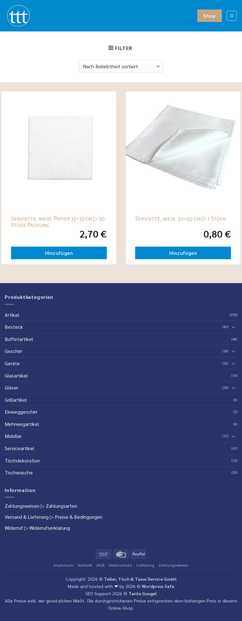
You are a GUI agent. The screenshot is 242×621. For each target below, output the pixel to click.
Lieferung (145, 565)
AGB (100, 565)
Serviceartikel (19, 448)
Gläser (11, 387)
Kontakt (85, 565)
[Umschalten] (233, 327)
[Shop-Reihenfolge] (121, 66)
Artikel (12, 314)
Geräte (12, 363)
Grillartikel (16, 399)
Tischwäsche (19, 472)
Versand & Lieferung (27, 516)
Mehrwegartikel (22, 424)
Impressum (64, 565)
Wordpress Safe (158, 586)
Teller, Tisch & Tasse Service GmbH (140, 579)
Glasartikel (16, 375)
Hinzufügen (59, 252)
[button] (232, 16)
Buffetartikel (19, 339)
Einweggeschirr (21, 411)
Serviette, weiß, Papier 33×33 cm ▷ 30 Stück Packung (58, 221)
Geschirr (13, 351)
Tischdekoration (22, 460)
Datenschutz (120, 565)
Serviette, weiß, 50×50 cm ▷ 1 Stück (180, 218)
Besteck (14, 326)
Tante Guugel (143, 593)
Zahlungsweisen (22, 505)
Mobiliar (13, 436)
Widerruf (14, 527)
